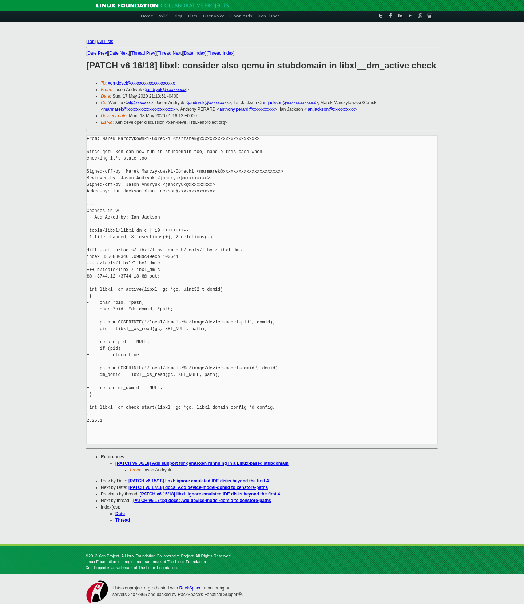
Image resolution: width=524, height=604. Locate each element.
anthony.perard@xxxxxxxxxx (247, 109)
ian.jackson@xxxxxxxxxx (331, 109)
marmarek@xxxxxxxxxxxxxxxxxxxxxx (139, 109)
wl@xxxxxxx (139, 102)
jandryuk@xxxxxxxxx (166, 89)
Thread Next (170, 53)
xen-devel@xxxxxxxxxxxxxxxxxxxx (141, 83)
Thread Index (221, 53)
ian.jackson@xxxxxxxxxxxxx (288, 102)
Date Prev (97, 53)
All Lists (105, 41)
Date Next (118, 53)
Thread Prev (143, 53)
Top (90, 41)
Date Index (194, 53)
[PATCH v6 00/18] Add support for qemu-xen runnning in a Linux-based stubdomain (202, 463)
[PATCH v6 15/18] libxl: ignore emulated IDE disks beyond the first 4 (198, 480)
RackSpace (190, 588)
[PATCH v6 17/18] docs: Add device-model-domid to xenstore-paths (198, 487)
